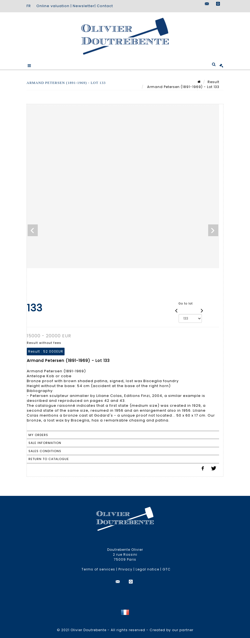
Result (213, 82)
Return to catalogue (48, 459)
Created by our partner (171, 630)
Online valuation (52, 5)
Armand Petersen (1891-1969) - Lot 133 (182, 86)
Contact (105, 5)
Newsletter (84, 5)
